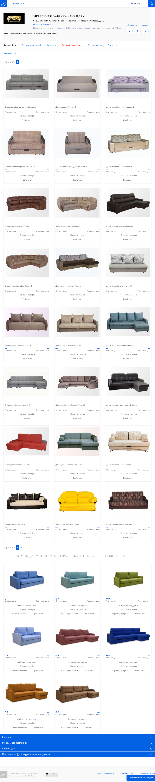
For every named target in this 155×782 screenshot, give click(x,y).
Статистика (113, 45)
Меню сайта (18, 3)
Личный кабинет (148, 774)
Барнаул (138, 3)
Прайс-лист (27, 120)
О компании (127, 774)
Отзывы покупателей (31, 45)
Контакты (51, 45)
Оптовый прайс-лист (72, 45)
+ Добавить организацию (141, 778)
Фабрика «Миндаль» (105, 774)
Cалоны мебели (95, 45)
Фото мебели (10, 45)
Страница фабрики (19, 614)
